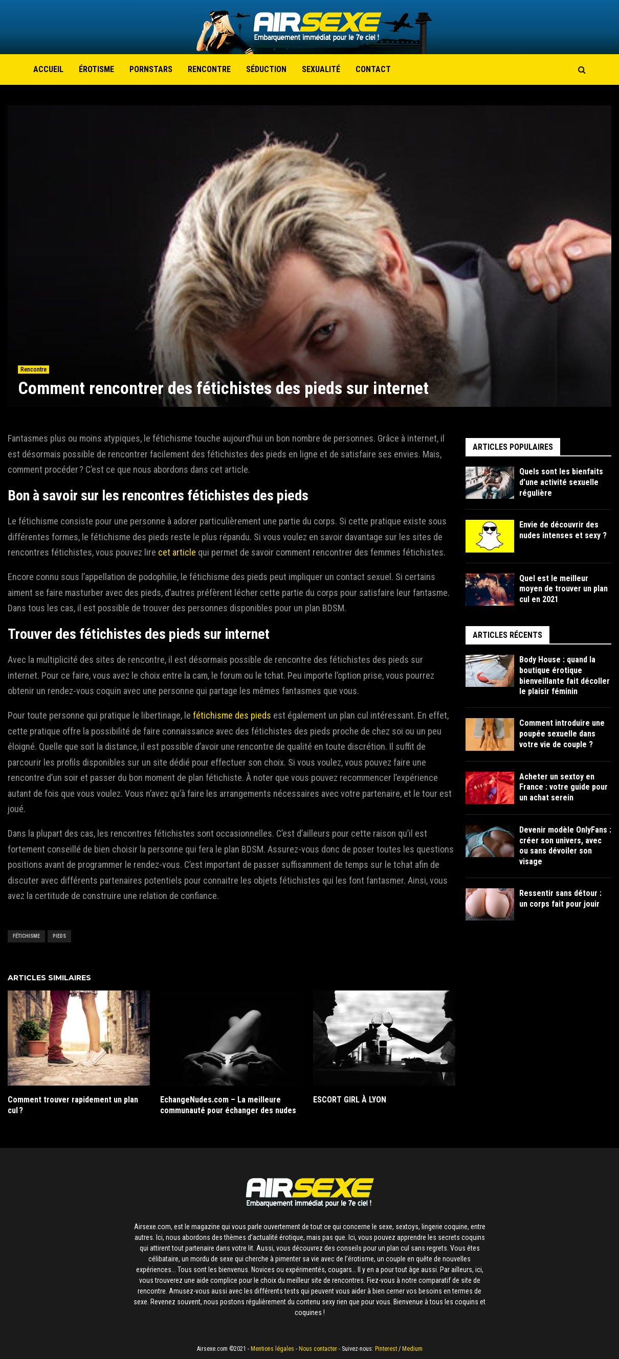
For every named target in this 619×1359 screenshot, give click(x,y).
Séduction (266, 69)
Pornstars (150, 69)
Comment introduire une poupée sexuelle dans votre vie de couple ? (562, 733)
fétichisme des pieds (232, 715)
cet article (177, 552)
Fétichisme (26, 936)
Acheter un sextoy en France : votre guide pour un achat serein (563, 787)
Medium (412, 1348)
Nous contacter (318, 1348)
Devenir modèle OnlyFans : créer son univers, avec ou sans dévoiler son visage (565, 845)
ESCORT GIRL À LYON (349, 1099)
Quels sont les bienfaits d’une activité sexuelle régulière (561, 482)
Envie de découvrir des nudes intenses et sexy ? (563, 530)
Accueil (48, 69)
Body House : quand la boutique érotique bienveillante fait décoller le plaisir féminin (564, 675)
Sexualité (321, 69)
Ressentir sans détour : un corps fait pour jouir (560, 898)
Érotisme (96, 69)
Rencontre (209, 69)
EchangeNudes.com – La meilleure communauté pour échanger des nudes (228, 1105)
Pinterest (386, 1348)
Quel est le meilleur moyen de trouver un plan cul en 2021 (563, 589)
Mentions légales (272, 1348)
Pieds (59, 936)
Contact (373, 69)
